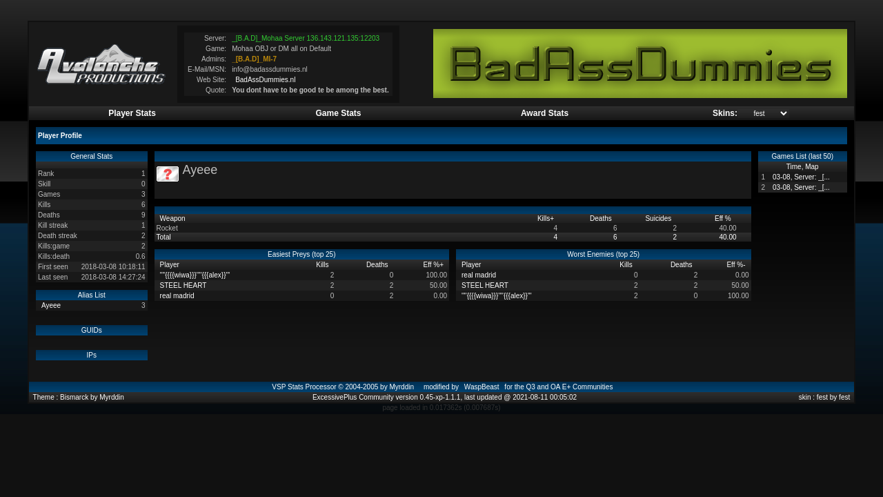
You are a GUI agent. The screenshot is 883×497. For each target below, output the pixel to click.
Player (170, 265)
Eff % (724, 218)
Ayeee (51, 305)
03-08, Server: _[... (801, 177)
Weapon (174, 218)
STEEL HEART (183, 285)
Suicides (659, 218)
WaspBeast (481, 387)
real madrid (177, 296)
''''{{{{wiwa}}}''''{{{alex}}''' (195, 275)
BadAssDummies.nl (265, 80)
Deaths (601, 218)
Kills (545, 218)
